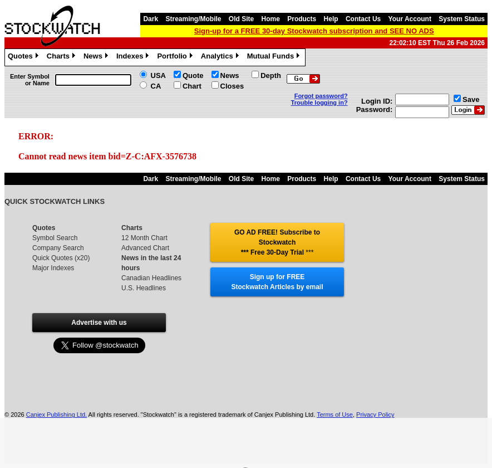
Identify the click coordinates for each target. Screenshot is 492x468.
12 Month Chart (144, 238)
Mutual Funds (275, 57)
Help (331, 19)
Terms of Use (335, 414)
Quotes (24, 57)
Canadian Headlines (151, 278)
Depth (270, 75)
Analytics (221, 57)
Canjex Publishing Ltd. (56, 414)
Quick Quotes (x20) (61, 258)
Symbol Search (54, 238)
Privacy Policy (375, 414)
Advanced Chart (145, 248)
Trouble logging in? (319, 102)
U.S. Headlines (143, 288)
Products (301, 19)
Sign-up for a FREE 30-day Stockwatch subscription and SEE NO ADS (314, 31)
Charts (62, 57)
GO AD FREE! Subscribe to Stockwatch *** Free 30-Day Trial (277, 242)
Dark (150, 19)
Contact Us (363, 19)
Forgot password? (321, 95)
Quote (193, 75)
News (97, 57)
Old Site (241, 19)
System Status (462, 19)
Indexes (133, 57)
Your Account (409, 19)
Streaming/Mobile (193, 19)
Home (271, 19)
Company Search (58, 248)
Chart (192, 86)
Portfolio (176, 57)
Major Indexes (53, 268)
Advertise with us (98, 322)
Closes (232, 86)
